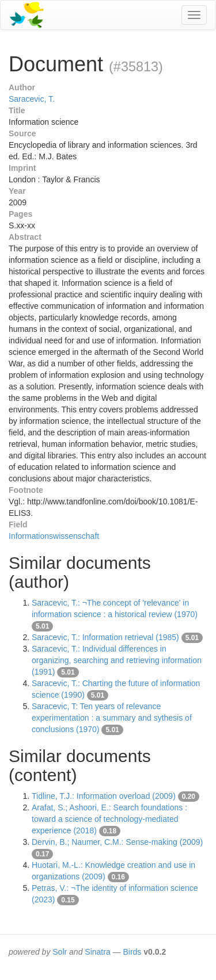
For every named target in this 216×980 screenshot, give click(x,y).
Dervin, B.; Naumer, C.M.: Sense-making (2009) (117, 842)
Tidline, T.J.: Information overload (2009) (104, 796)
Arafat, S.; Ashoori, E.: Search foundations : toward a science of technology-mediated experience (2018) (109, 819)
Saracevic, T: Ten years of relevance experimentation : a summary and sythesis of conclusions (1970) (112, 718)
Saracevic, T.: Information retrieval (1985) (105, 637)
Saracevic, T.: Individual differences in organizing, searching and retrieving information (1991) (117, 660)
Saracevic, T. (32, 99)
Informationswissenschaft (54, 536)
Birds (132, 951)
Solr (59, 951)
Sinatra (97, 951)
